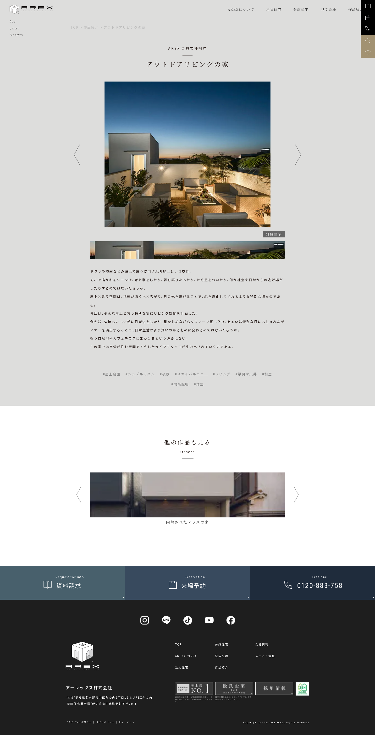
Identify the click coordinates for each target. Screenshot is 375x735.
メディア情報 (265, 656)
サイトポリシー (105, 722)
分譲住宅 (301, 9)
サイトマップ (127, 722)
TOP (178, 644)
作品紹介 (221, 667)
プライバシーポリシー (79, 722)
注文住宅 (273, 9)
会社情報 (262, 644)
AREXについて (241, 9)
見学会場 (221, 656)
